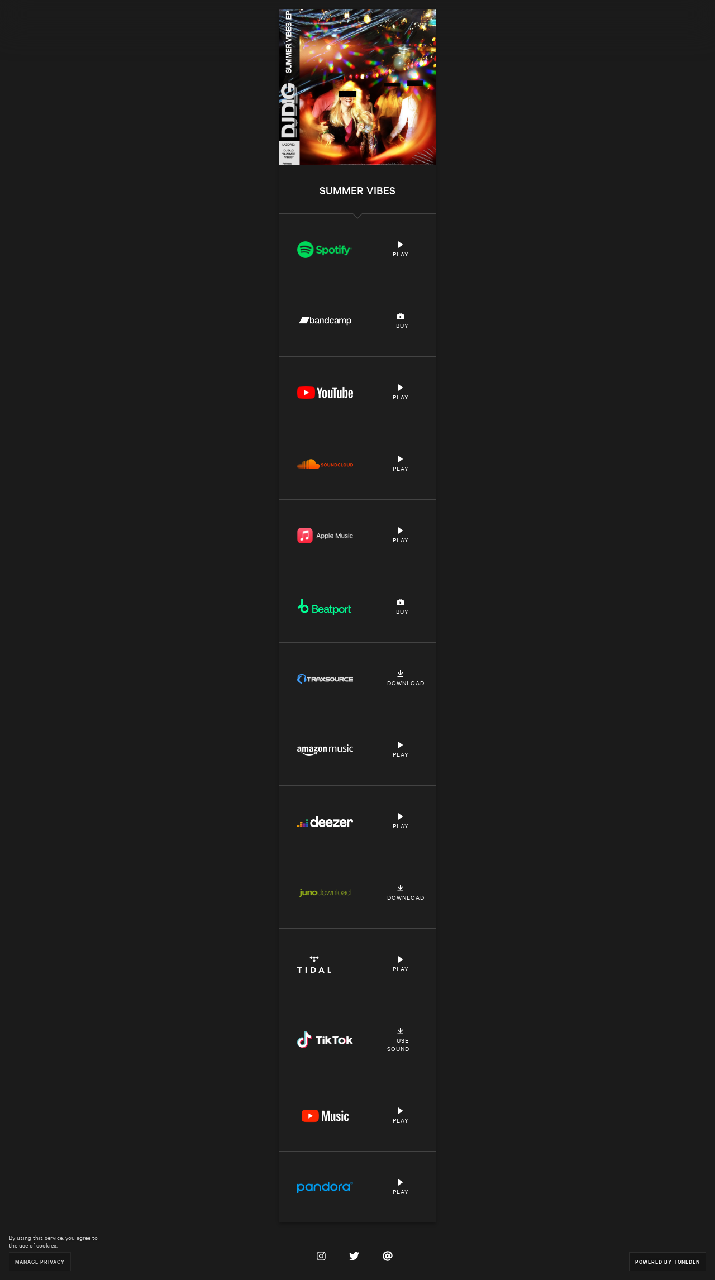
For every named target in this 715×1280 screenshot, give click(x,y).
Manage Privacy (40, 1261)
